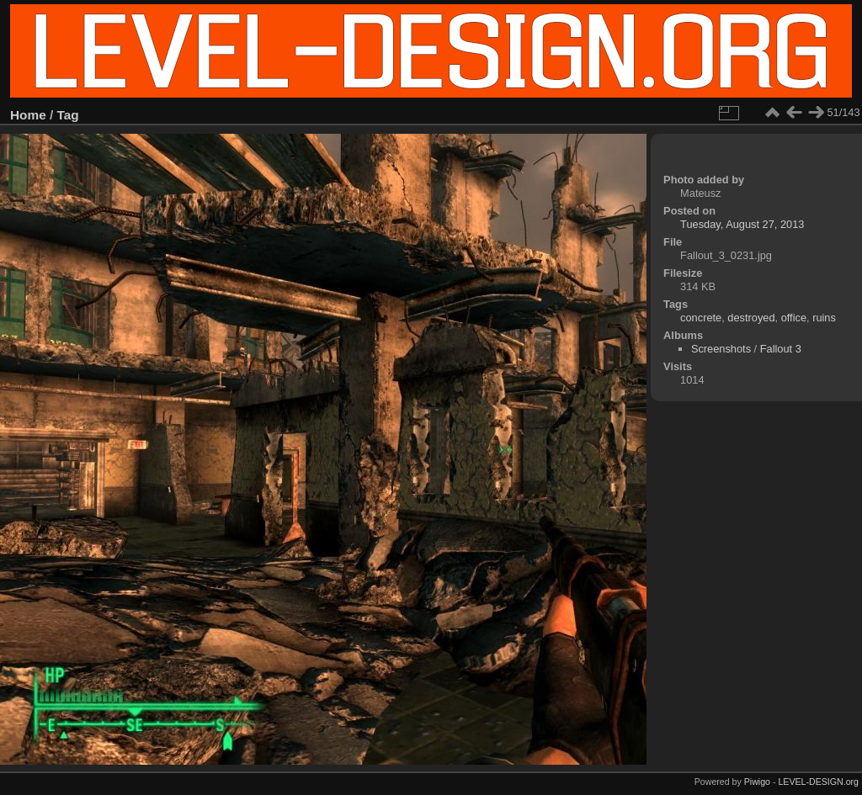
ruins (824, 317)
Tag (68, 115)
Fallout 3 (780, 348)
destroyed (750, 317)
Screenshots (721, 348)
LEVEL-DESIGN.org (818, 781)
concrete (700, 317)
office (793, 317)
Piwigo (757, 781)
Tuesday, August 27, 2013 (742, 224)
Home (28, 115)
